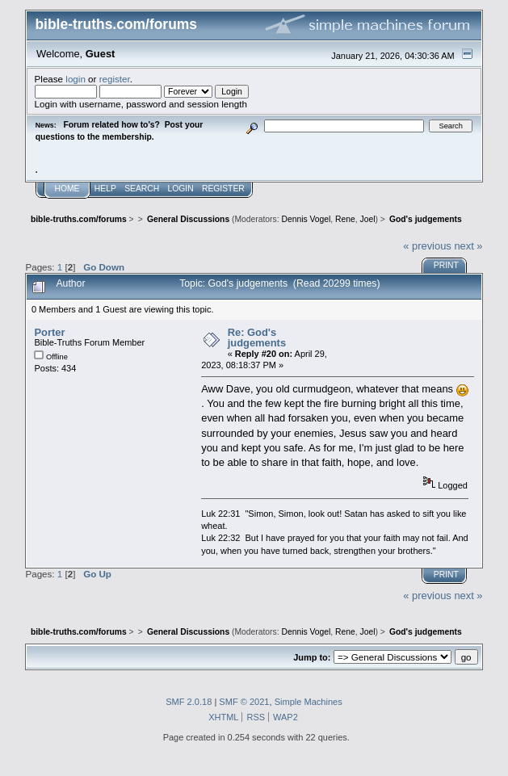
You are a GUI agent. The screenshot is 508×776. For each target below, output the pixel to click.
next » (468, 246)
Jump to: (311, 657)
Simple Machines (308, 702)
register (114, 78)
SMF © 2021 (244, 702)
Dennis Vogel (305, 219)
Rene (345, 219)
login (75, 78)
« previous (427, 246)
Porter (49, 332)
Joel (368, 219)
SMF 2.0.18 (189, 702)
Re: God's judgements (257, 338)
